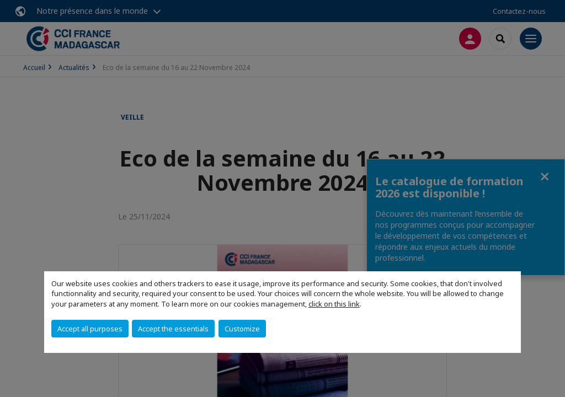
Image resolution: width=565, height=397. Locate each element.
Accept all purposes (89, 329)
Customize (242, 329)
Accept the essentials (173, 329)
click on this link (334, 304)
